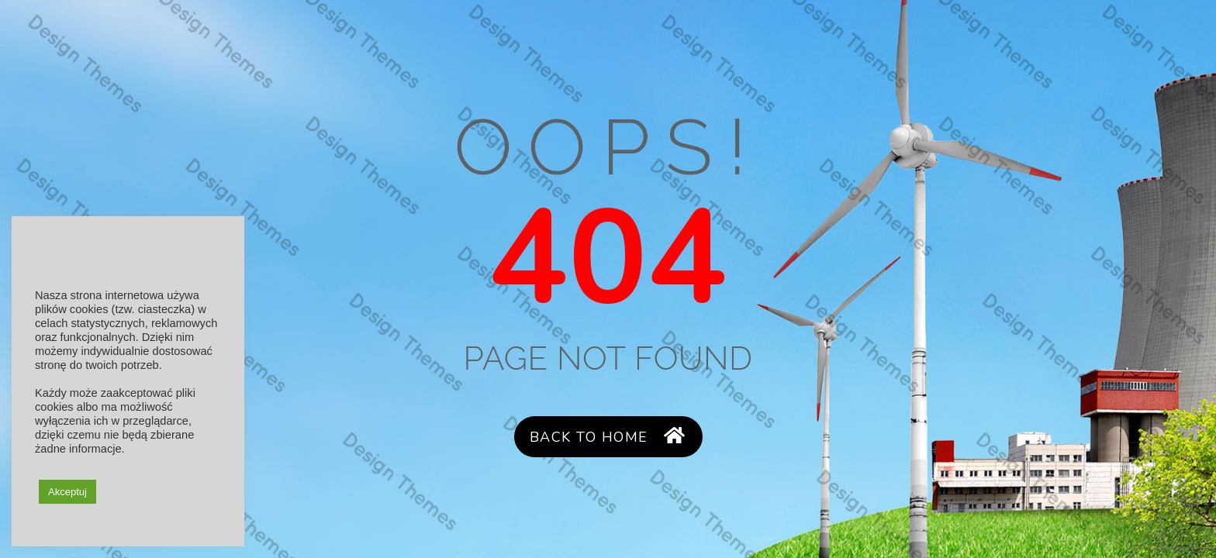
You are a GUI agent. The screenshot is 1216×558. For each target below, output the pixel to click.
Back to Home (608, 436)
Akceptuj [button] (67, 492)
